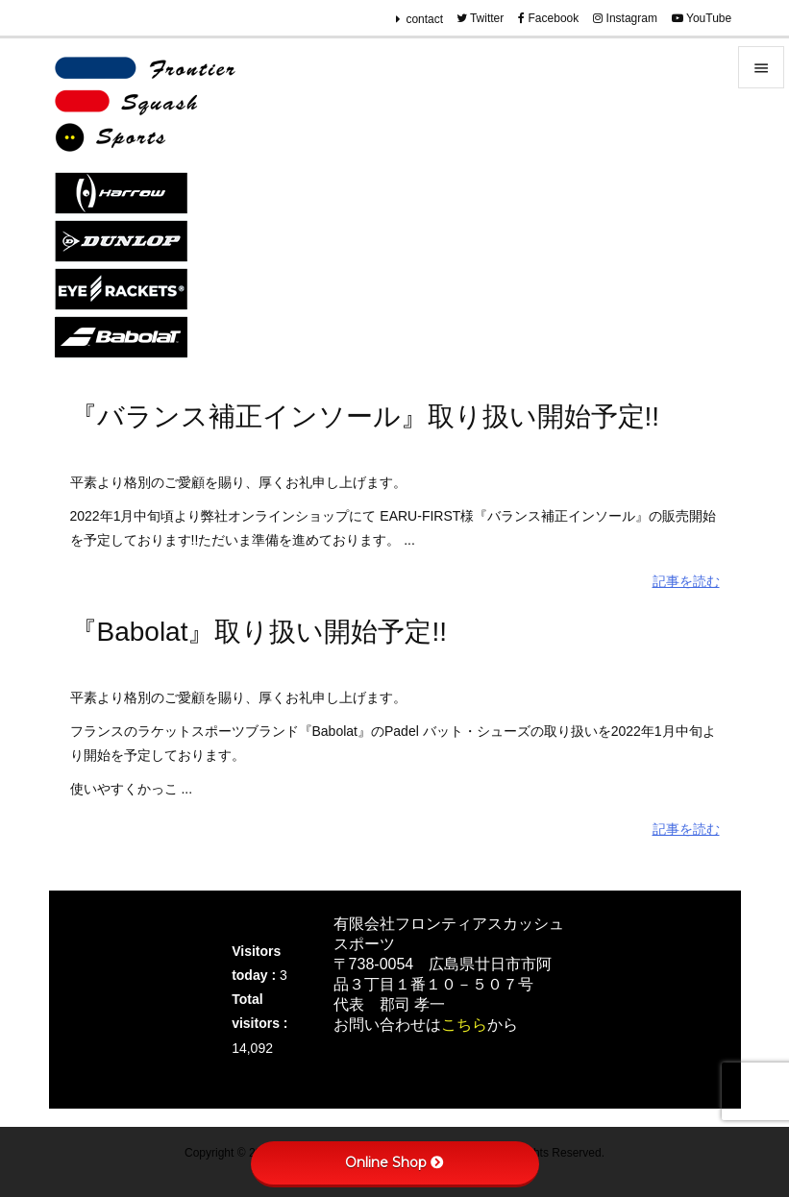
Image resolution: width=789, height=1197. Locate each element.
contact (424, 19)
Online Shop (394, 1162)
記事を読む (686, 581)
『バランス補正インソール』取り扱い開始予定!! (365, 416)
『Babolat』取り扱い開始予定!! (259, 632)
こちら (464, 1024)
